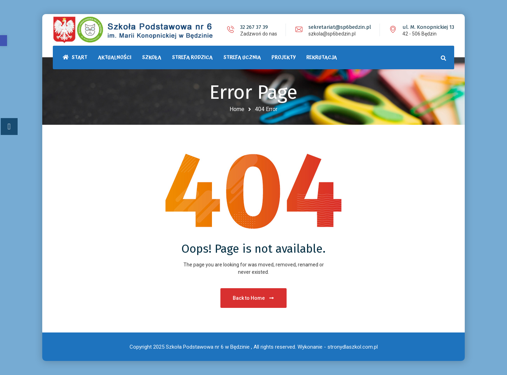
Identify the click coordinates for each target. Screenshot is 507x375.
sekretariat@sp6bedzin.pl (339, 27)
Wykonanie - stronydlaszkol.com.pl (338, 347)
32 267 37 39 (254, 27)
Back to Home (254, 298)
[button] (3, 40)
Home (237, 109)
